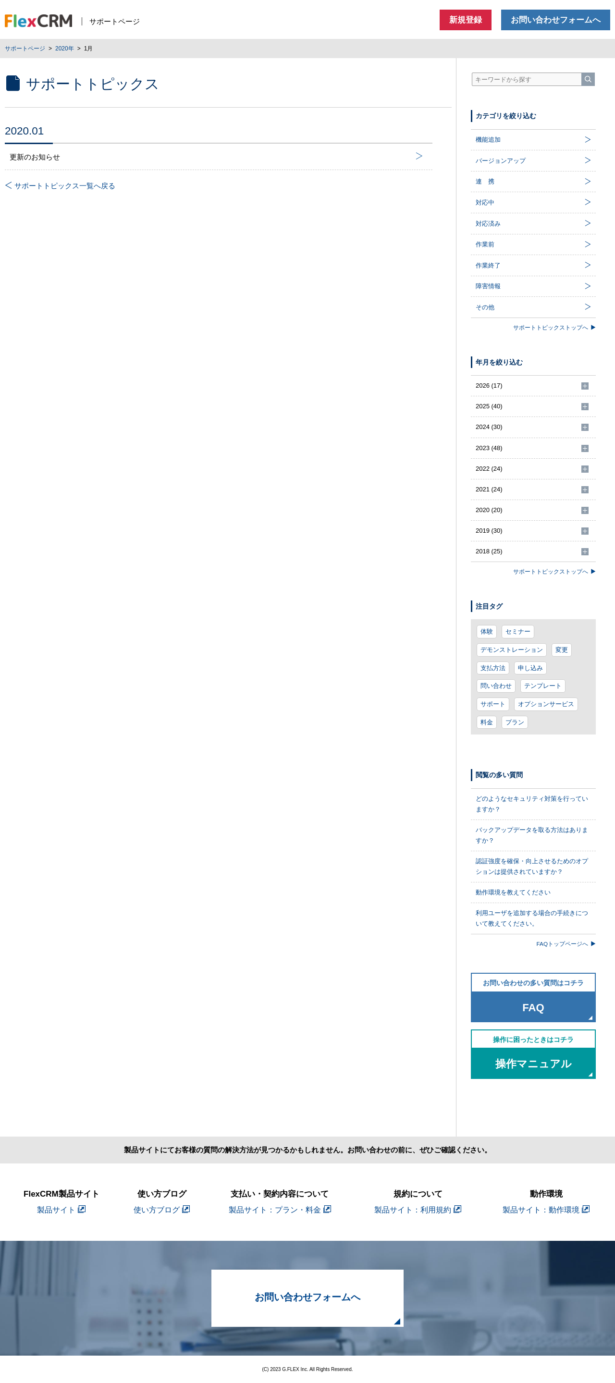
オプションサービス (546, 704)
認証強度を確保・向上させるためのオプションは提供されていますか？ (532, 866)
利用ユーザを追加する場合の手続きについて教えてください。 (532, 918)
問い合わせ (496, 685)
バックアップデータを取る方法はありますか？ (532, 835)
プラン (514, 722)
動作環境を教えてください (513, 892)
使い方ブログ (162, 1210)
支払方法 (492, 668)
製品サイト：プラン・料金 (280, 1210)
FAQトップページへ (566, 944)
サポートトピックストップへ (554, 327)
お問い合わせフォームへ (556, 19)
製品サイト (61, 1210)
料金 (486, 722)
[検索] (588, 79)
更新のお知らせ (216, 156)
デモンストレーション (511, 649)
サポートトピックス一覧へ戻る (60, 186)
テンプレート (543, 685)
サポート (492, 704)
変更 (561, 649)
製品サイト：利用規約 (417, 1210)
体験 (486, 631)
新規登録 (465, 19)
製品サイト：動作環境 (546, 1210)
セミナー (517, 631)
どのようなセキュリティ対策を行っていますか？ (532, 804)
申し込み (530, 668)
